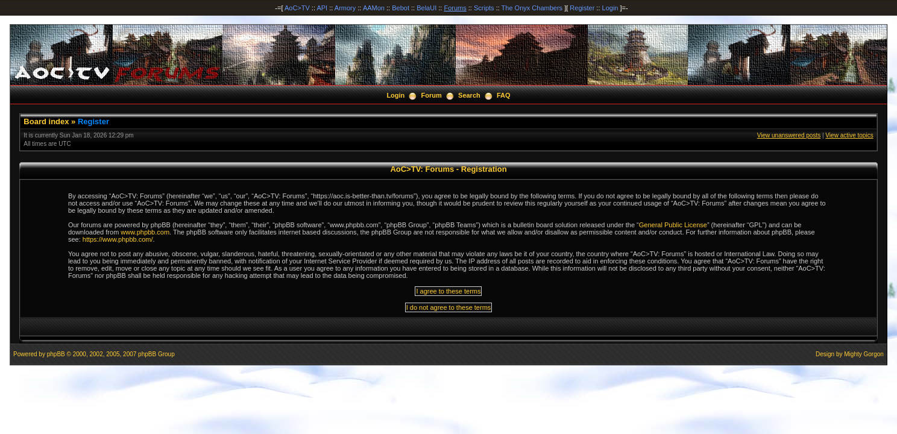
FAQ (504, 95)
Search (469, 95)
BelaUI (426, 7)
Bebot (400, 7)
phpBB (56, 354)
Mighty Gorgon (864, 354)
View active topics (849, 135)
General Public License (673, 224)
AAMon (374, 7)
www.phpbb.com (145, 232)
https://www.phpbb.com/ (118, 239)
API (321, 7)
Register (582, 7)
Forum (431, 95)
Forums (455, 7)
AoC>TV (297, 7)
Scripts (484, 7)
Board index (46, 121)
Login (610, 7)
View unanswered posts (788, 135)
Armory (345, 7)
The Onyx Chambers (532, 7)
